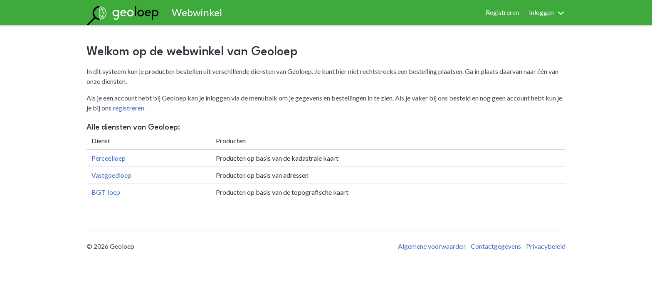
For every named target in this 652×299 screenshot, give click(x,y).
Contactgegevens (496, 246)
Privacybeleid (546, 246)
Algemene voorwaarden (432, 246)
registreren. (129, 108)
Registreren (502, 12)
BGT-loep (105, 192)
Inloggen (541, 12)
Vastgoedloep (111, 175)
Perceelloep (108, 158)
